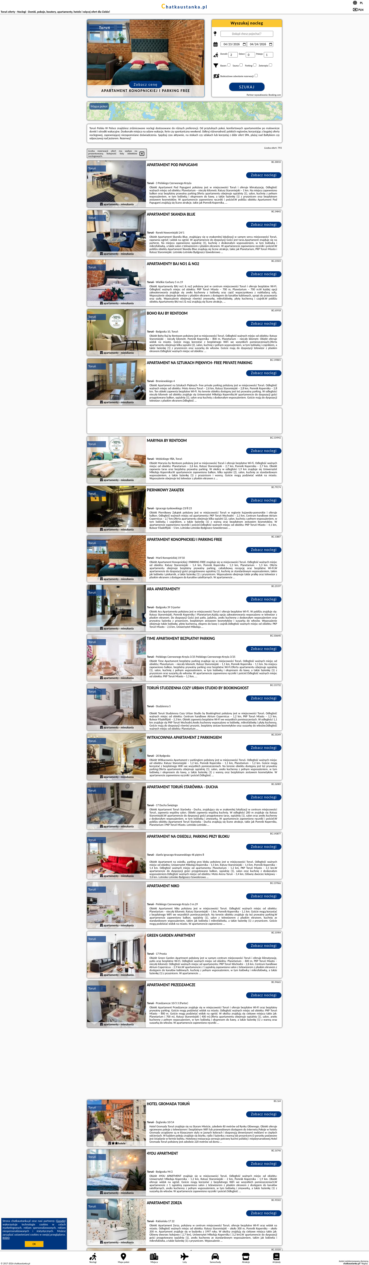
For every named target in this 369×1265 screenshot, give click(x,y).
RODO (6, 1238)
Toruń (92, 168)
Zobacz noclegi (264, 175)
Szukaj (247, 87)
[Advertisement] (184, 1064)
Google (61, 1221)
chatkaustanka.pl (184, 7)
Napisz (364, 1263)
